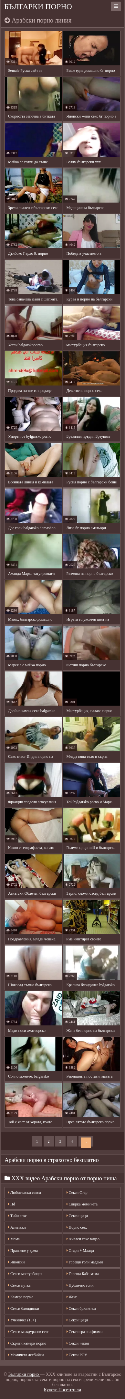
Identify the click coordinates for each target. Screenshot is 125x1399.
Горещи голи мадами (85, 1262)
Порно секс (77, 1227)
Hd (11, 1204)
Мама (14, 1239)
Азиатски (17, 1227)
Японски (16, 1262)
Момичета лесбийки (26, 1355)
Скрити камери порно (27, 1343)
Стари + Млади (80, 1250)
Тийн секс (17, 1215)
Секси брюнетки (81, 1308)
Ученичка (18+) (22, 1320)
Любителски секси (24, 1192)
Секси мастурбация (25, 1273)
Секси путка (19, 1285)
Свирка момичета (82, 1204)
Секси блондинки (23, 1308)
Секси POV (77, 1355)
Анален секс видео (83, 1239)
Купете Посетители (62, 1389)
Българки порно (38, 6)
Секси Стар (77, 1192)
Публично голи (80, 1285)
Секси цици (77, 1215)
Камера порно (20, 1297)
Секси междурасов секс (28, 1331)
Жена (72, 1297)
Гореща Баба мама (83, 1273)
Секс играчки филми (85, 1331)
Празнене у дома (23, 1250)
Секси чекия (78, 1343)
